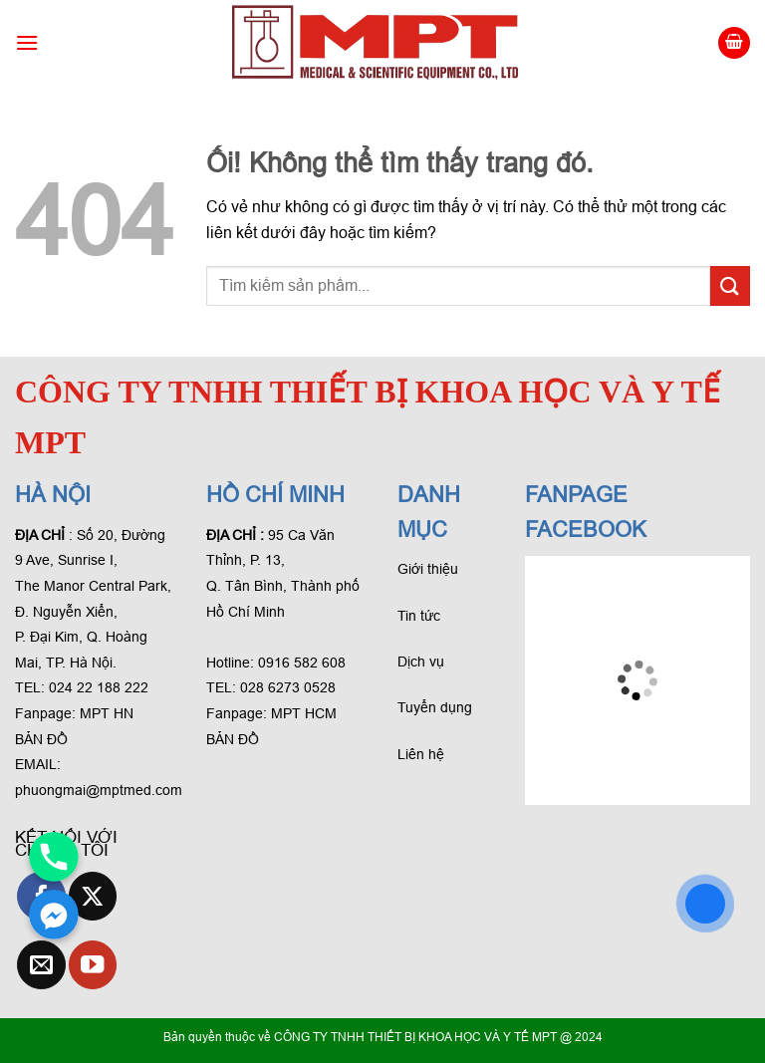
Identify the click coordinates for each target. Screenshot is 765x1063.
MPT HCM (304, 713)
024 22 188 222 (98, 687)
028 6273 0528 (290, 687)
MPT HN (106, 713)
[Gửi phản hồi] (730, 285)
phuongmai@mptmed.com (98, 790)
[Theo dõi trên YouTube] (93, 964)
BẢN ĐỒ (41, 739)
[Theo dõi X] (93, 896)
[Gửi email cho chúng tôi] (41, 964)
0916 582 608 (302, 662)
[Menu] (27, 42)
